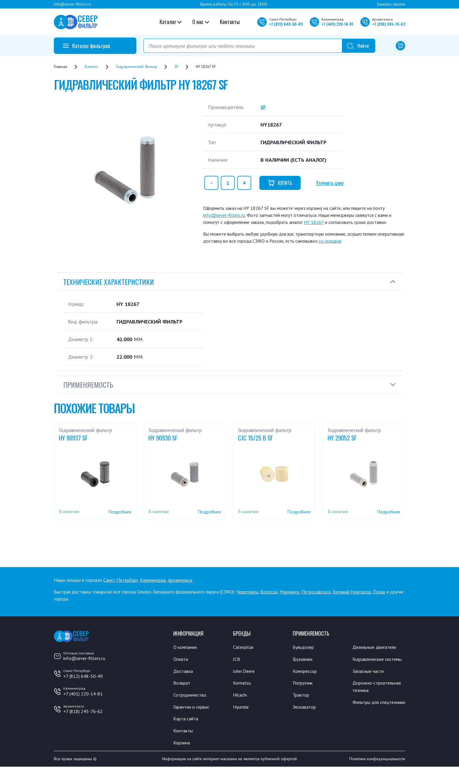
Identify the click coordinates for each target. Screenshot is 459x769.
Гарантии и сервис (193, 708)
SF (263, 107)
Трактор (302, 696)
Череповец (247, 592)
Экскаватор (306, 708)
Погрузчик (304, 683)
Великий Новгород (352, 592)
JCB (236, 659)
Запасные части (369, 679)
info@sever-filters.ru (72, 4)
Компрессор (306, 671)
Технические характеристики (108, 281)
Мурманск (289, 592)
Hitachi (240, 696)
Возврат (182, 683)
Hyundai (241, 708)
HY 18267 (314, 222)
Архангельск (180, 580)
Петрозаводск (316, 592)
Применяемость (88, 384)
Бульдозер (304, 647)
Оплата (181, 659)
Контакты (230, 21)
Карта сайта (187, 720)
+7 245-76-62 (388, 24)
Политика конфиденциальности (377, 761)
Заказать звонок (391, 4)
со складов (330, 241)
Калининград (153, 580)
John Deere (245, 671)
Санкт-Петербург (120, 580)
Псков (379, 592)
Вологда (269, 592)
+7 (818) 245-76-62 (83, 711)
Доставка (184, 671)
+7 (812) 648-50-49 (83, 676)
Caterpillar (244, 647)
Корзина (182, 744)
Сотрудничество (191, 696)
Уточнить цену (329, 182)
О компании (186, 647)
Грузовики (304, 659)
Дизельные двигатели (377, 647)
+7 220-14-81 (337, 24)
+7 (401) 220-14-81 (83, 694)
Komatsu (242, 683)
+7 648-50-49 (286, 24)
